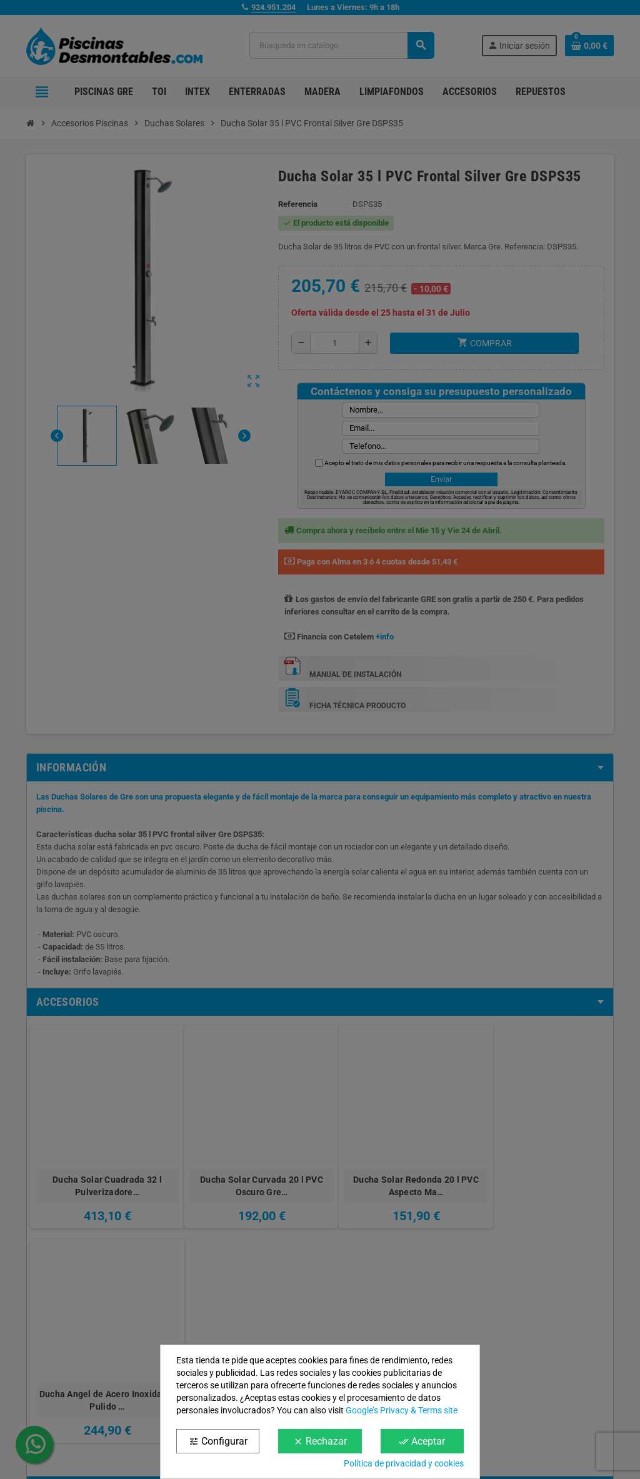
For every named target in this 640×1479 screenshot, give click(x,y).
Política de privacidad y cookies (404, 1463)
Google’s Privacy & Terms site (402, 1410)
